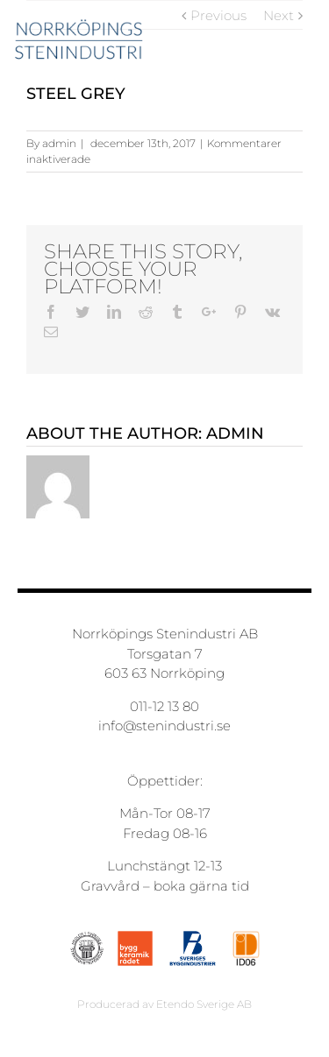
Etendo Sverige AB (204, 1004)
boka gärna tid (201, 885)
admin (59, 143)
